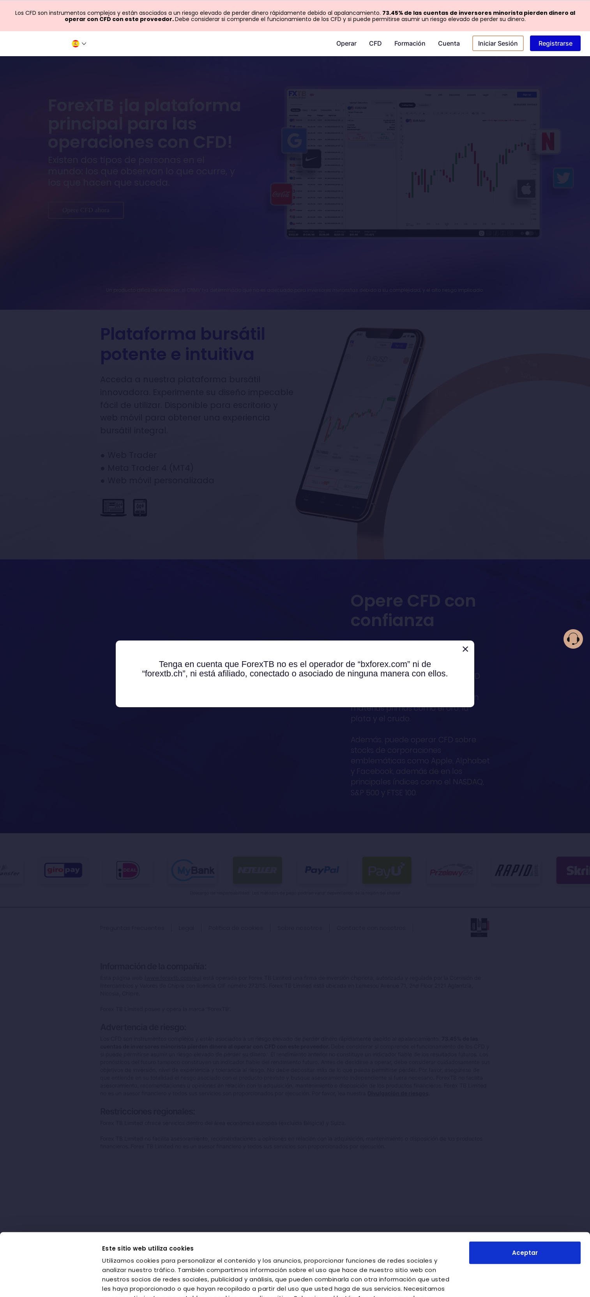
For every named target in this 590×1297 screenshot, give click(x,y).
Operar (346, 43)
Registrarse (555, 43)
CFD (375, 43)
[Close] (465, 649)
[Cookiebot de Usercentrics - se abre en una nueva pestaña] (50, 1282)
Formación (410, 43)
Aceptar (525, 1190)
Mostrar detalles (128, 1281)
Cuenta (449, 43)
